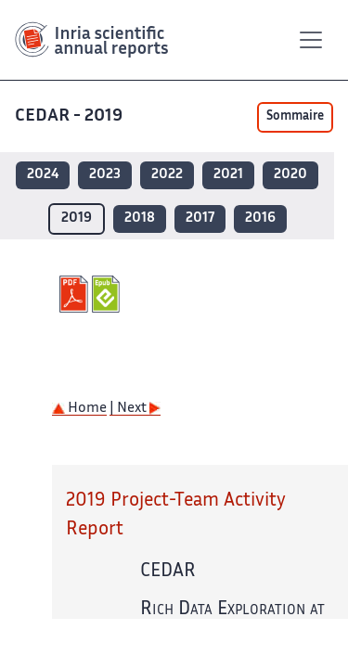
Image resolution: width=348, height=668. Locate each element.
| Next (135, 409)
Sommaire (295, 116)
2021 (228, 175)
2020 (290, 175)
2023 (105, 175)
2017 (200, 218)
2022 (167, 175)
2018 (139, 218)
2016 (260, 218)
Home (79, 409)
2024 (42, 175)
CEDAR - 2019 (70, 116)
